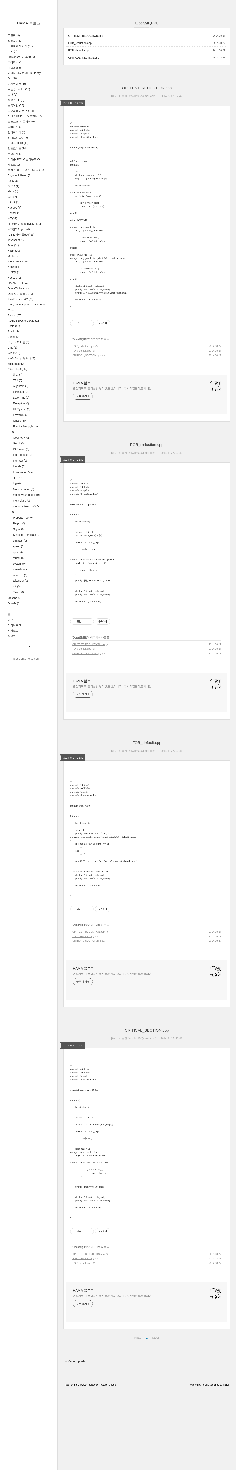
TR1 (17, 380)
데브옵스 (15, 67)
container (20, 391)
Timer (18, 592)
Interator (19, 460)
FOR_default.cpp (78, 50)
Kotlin (14, 250)
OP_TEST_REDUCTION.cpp (85, 35)
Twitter (83, 1464)
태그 (10, 619)
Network (14, 266)
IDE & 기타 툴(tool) (21, 234)
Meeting (14, 597)
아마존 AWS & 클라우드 (24, 159)
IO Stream (20, 449)
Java (13, 245)
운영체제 (15, 153)
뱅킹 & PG (16, 100)
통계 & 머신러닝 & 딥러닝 (26, 169)
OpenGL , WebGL (20, 293)
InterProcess (22, 454)
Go (12, 196)
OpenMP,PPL (18, 283)
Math (13, 256)
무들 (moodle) (19, 89)
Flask (13, 191)
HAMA (13, 202)
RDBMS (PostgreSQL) (24, 320)
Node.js (14, 277)
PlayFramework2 (20, 299)
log (16, 483)
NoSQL (14, 272)
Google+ (113, 1464)
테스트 (14, 164)
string (18, 557)
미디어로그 (14, 625)
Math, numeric (23, 489)
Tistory (204, 1464)
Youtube (103, 1464)
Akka (13, 180)
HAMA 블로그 (28, 23)
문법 (17, 374)
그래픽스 (15, 62)
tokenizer (20, 580)
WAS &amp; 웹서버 (21, 358)
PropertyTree (22, 517)
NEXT (155, 1417)
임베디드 (15, 126)
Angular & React (19, 175)
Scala (14, 326)
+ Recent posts (75, 1441)
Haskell (14, 213)
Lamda (18, 466)
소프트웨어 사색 (20, 46)
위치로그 (13, 630)
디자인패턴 (17, 83)
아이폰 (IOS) (18, 143)
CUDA (13, 186)
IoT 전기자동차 (19, 229)
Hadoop (14, 207)
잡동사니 (15, 40)
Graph (18, 443)
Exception (20, 403)
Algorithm (20, 386)
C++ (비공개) (17, 369)
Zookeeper (16, 363)
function (19, 420)
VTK (12, 347)
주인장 (14, 35)
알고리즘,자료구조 (21, 110)
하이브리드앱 (18, 137)
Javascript (16, 239)
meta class (21, 500)
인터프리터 (16, 132)
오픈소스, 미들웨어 (21, 121)
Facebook (93, 1464)
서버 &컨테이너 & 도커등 (25, 116)
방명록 (12, 636)
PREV (137, 1417)
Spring (13, 336)
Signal (18, 529)
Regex (18, 523)
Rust (12, 51)
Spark (13, 331)
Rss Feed (70, 1464)
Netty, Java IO (18, 261)
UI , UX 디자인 (18, 342)
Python (14, 315)
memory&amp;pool (26, 494)
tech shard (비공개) (21, 56)
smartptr (19, 540)
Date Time (20, 397)
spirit (17, 552)
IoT (12, 218)
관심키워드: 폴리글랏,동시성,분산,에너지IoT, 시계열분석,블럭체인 (112, 408)
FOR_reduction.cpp (80, 43)
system (19, 563)
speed (18, 546)
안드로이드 (17, 148)
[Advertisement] (147, 322)
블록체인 (16, 105)
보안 (12, 94)
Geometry (20, 437)
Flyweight (20, 414)
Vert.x (14, 353)
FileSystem (21, 409)
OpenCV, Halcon (20, 288)
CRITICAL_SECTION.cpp (83, 57)
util (16, 586)
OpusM (14, 603)
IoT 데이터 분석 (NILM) (24, 223)
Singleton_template (26, 534)
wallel (226, 1464)
